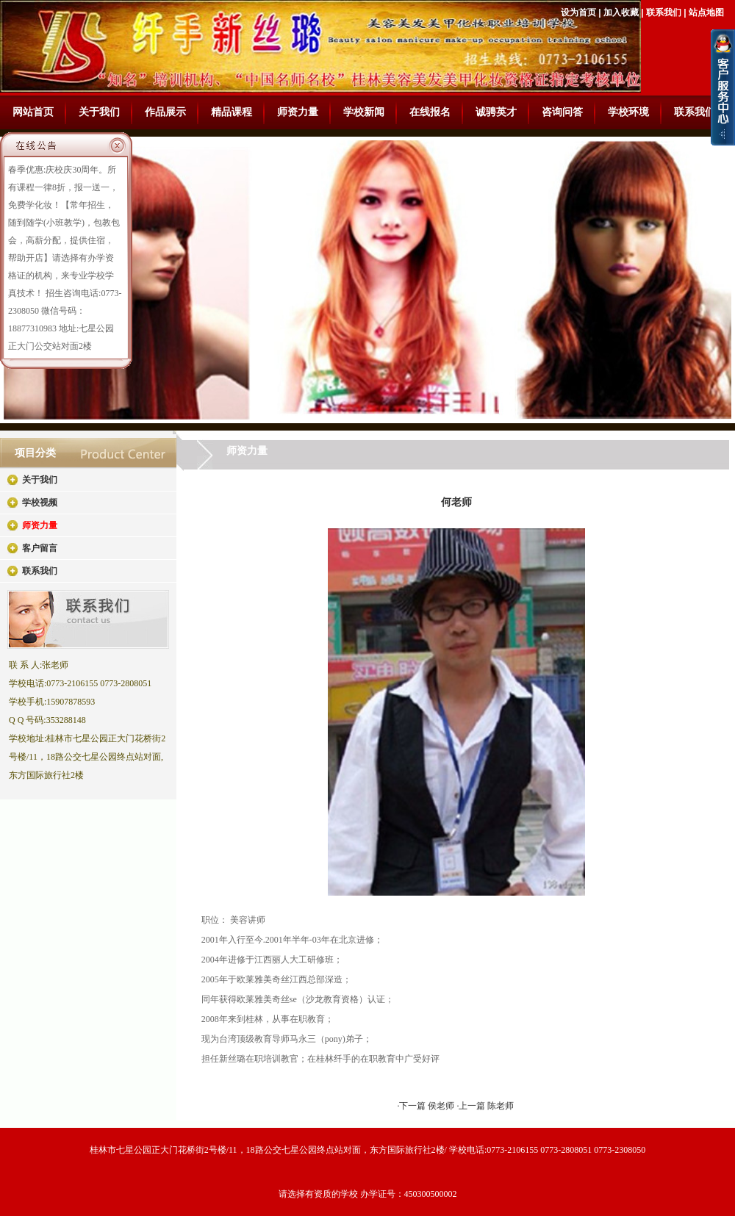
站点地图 (706, 12)
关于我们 (99, 112)
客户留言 (39, 548)
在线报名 (430, 112)
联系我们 (663, 12)
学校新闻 (363, 112)
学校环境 (628, 112)
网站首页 (33, 112)
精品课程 (231, 112)
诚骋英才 (496, 112)
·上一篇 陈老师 (485, 1106)
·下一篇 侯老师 (426, 1106)
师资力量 (297, 112)
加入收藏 (621, 12)
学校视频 (39, 502)
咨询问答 (562, 112)
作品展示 (165, 112)
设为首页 (578, 12)
